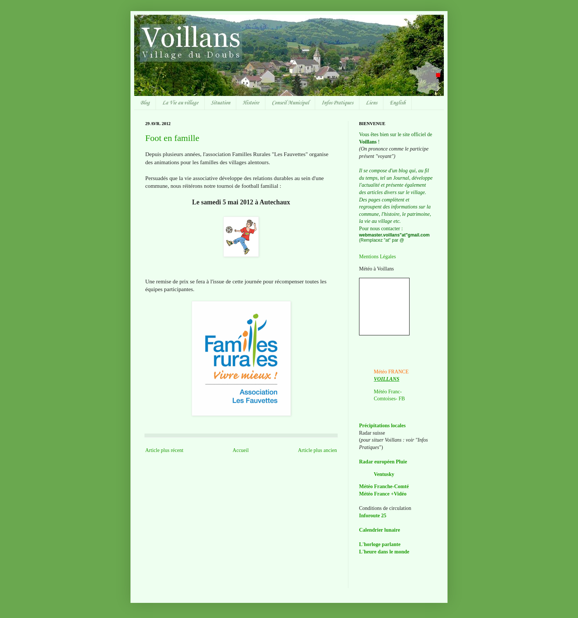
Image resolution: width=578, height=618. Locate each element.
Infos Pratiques (337, 103)
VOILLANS (386, 379)
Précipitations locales (382, 425)
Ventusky (384, 474)
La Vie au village (180, 103)
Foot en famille (172, 138)
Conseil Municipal (290, 103)
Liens (371, 103)
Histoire (251, 103)
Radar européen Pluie (383, 462)
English (397, 103)
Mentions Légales (377, 256)
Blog (145, 103)
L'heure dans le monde (384, 552)
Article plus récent (164, 450)
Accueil (241, 450)
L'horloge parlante (379, 544)
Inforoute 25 (372, 515)
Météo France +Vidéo (383, 494)
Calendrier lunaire (379, 530)
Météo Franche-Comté (384, 486)
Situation (220, 103)
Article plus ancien (317, 450)
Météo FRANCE (391, 371)
